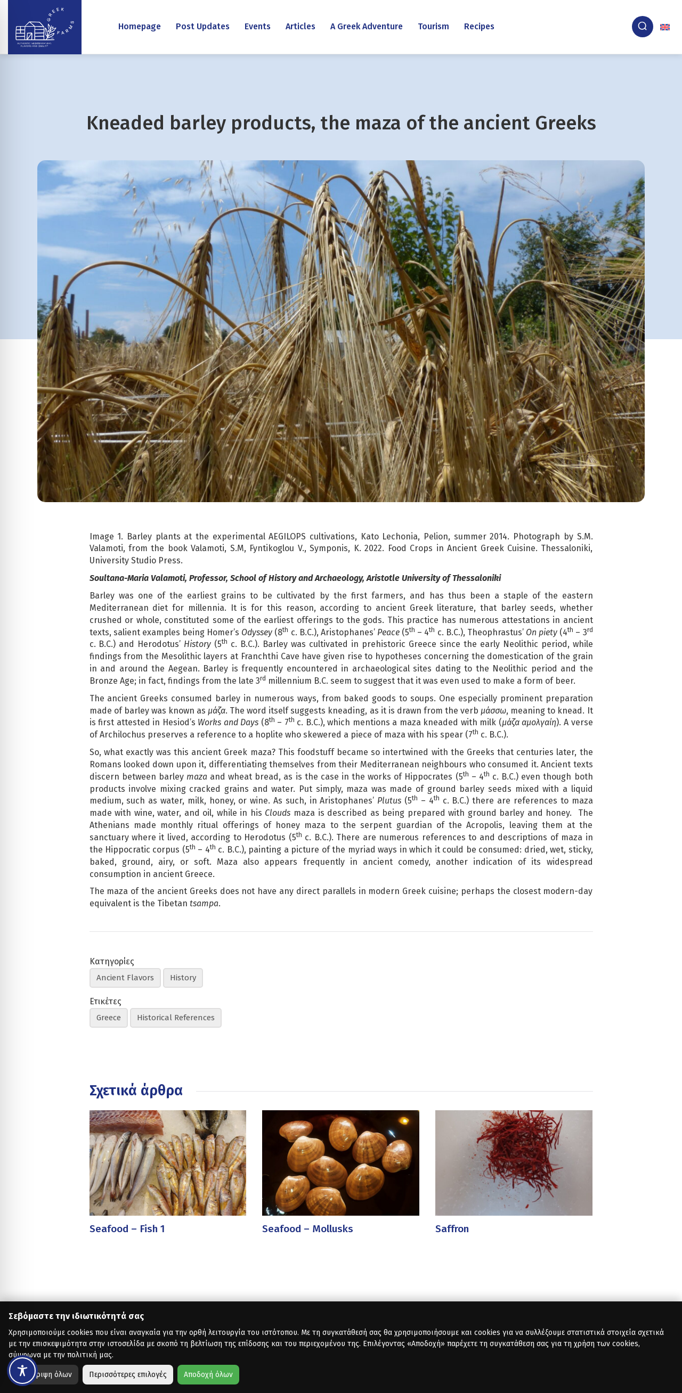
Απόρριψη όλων (45, 1374)
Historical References (176, 1017)
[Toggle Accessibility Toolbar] (22, 1370)
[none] (666, 26)
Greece (108, 1017)
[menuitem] (666, 26)
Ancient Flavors (125, 977)
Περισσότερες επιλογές (128, 1374)
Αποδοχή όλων (208, 1374)
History (183, 977)
